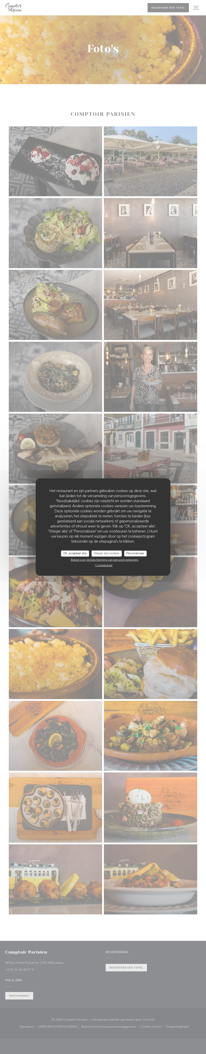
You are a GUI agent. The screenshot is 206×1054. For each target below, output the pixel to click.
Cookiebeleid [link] (103, 565)
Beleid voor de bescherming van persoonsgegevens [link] (104, 560)
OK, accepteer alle (75, 553)
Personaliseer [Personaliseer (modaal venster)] (135, 553)
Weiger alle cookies (106, 553)
